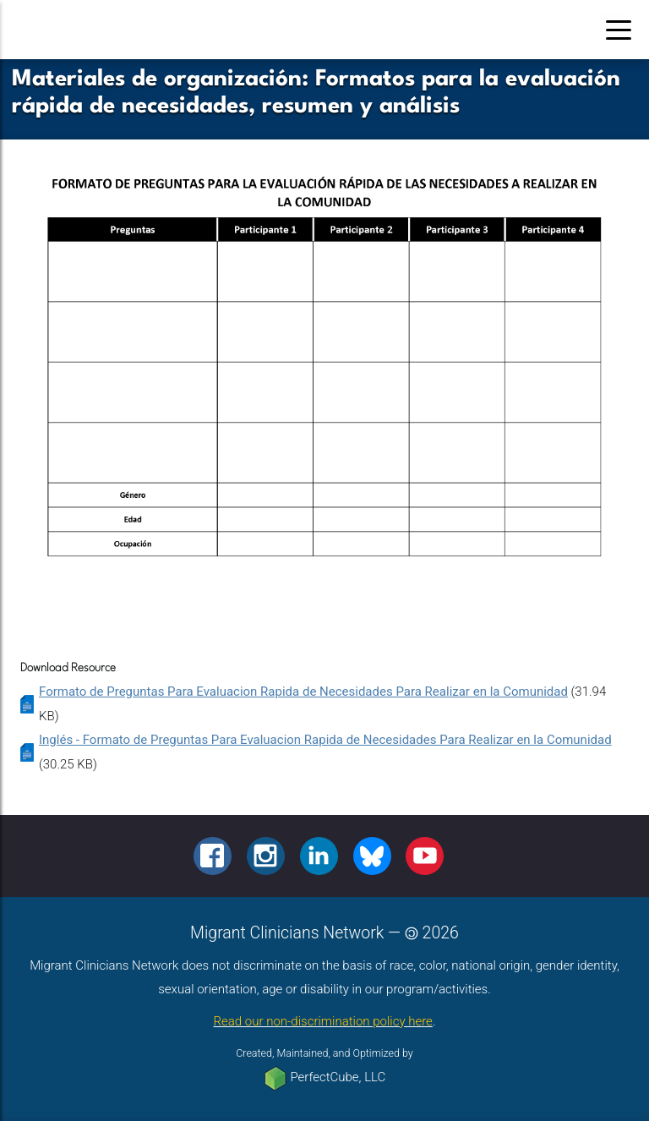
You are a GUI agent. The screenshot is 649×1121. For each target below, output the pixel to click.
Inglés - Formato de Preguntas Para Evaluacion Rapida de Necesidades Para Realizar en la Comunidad (325, 739)
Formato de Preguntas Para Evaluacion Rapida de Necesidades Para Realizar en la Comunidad (303, 691)
